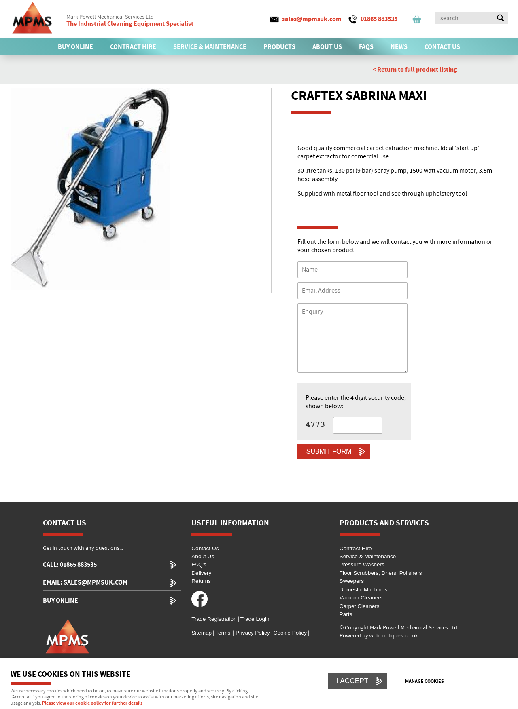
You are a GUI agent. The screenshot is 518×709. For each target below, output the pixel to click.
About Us (202, 556)
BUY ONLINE (75, 46)
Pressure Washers (362, 564)
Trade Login (255, 619)
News (399, 46)
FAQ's (198, 564)
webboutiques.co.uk (393, 636)
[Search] (464, 18)
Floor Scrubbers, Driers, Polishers (381, 573)
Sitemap (201, 633)
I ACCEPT (353, 681)
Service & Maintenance (368, 556)
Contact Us (205, 548)
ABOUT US (327, 46)
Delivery (201, 573)
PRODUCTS (279, 46)
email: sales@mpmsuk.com (85, 582)
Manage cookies (424, 681)
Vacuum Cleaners (361, 598)
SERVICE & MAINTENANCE (209, 46)
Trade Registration (213, 619)
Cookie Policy (290, 633)
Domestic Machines (364, 590)
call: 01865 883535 (70, 565)
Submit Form (329, 451)
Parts (346, 614)
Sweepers (352, 581)
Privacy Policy (252, 633)
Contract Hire (356, 548)
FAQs (366, 46)
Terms (222, 633)
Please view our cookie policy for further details (92, 703)
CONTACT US (442, 46)
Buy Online (60, 601)
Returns (201, 581)
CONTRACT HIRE (133, 46)
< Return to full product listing (415, 69)
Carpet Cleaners (360, 606)
